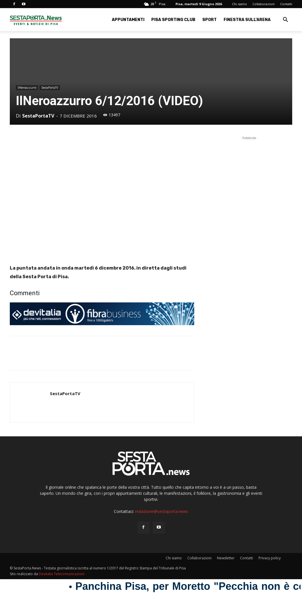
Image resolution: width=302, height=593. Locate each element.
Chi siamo (239, 4)
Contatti (286, 4)
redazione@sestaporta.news (161, 511)
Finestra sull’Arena (247, 19)
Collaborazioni (263, 4)
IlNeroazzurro (27, 88)
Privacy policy (269, 558)
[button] (285, 20)
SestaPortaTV (49, 88)
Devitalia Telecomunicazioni (61, 573)
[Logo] (36, 19)
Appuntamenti (128, 19)
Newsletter (226, 558)
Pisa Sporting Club (173, 19)
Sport (209, 19)
